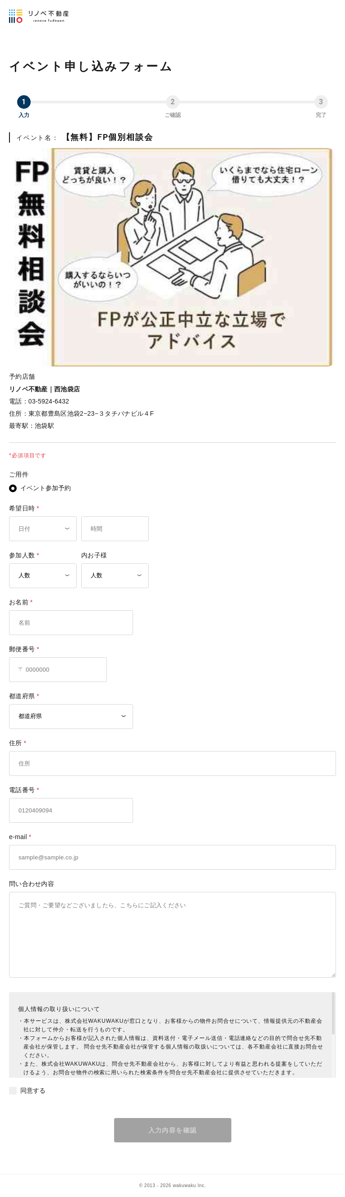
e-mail (18, 836)
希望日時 (22, 508)
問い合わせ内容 (31, 883)
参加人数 (22, 555)
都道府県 (22, 696)
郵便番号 (22, 649)
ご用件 (18, 474)
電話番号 (22, 789)
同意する (33, 1090)
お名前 (18, 602)
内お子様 (94, 555)
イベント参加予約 (45, 488)
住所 (15, 743)
